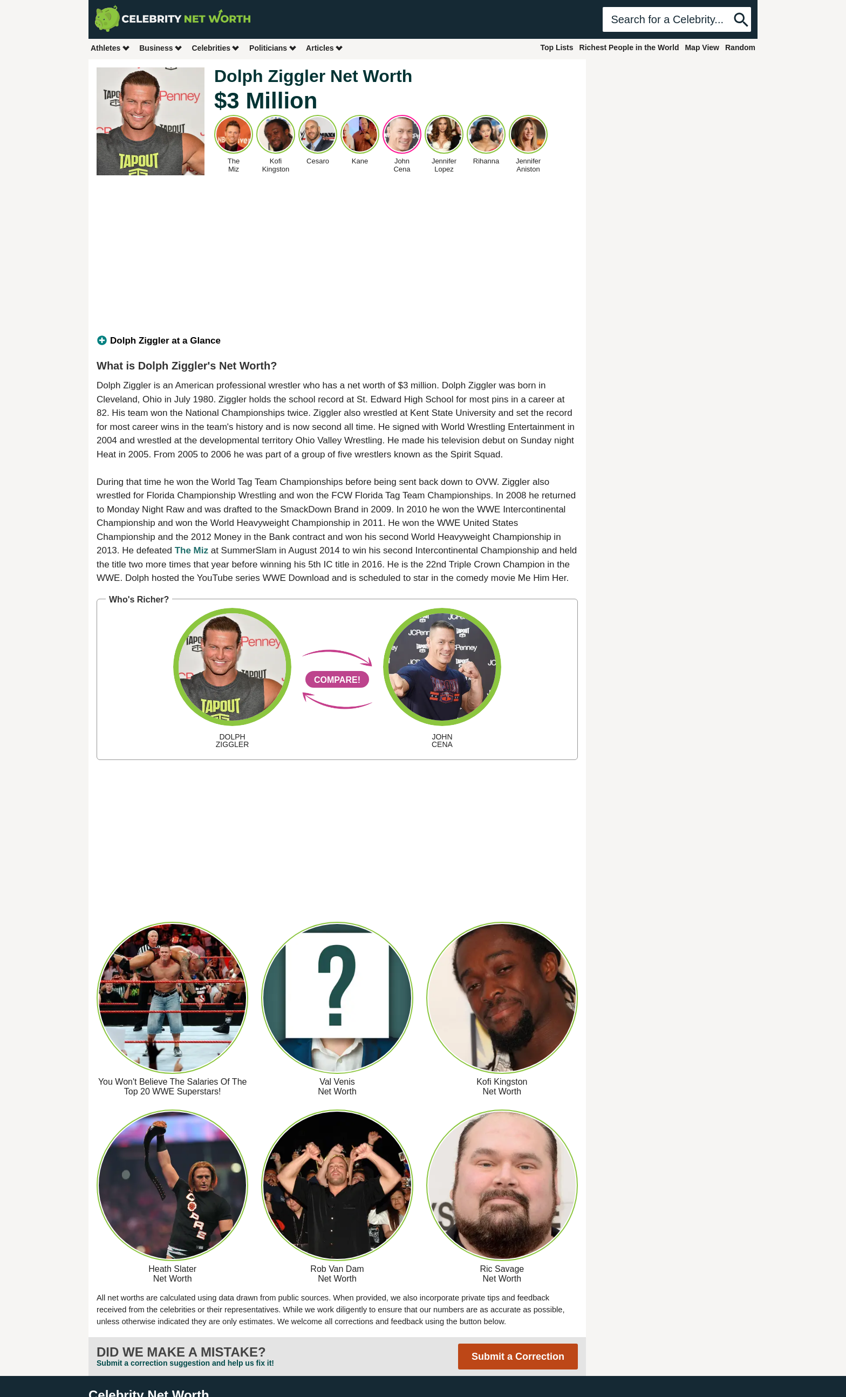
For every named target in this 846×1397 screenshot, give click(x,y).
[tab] (337, 341)
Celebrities (216, 47)
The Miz (191, 550)
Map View (702, 47)
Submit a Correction (518, 1356)
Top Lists (556, 47)
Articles (324, 47)
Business (160, 47)
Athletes (110, 47)
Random (740, 47)
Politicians (273, 47)
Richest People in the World (629, 47)
